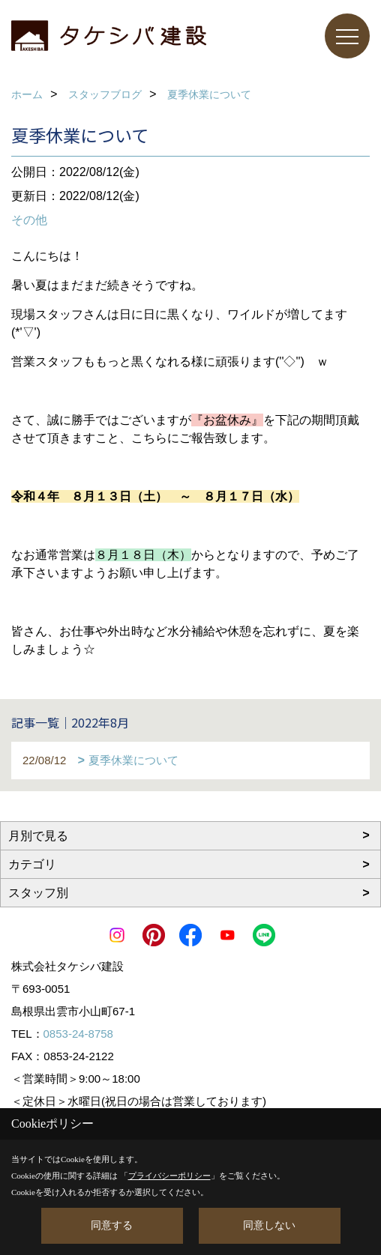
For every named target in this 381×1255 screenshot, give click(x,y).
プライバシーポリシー (169, 1175)
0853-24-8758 (78, 1033)
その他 (29, 220)
